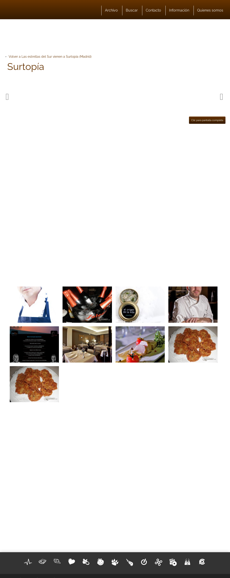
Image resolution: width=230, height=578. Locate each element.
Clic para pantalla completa (207, 120)
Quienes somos (210, 10)
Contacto (153, 10)
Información (179, 10)
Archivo (111, 10)
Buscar (132, 10)
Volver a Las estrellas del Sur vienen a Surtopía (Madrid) (50, 56)
